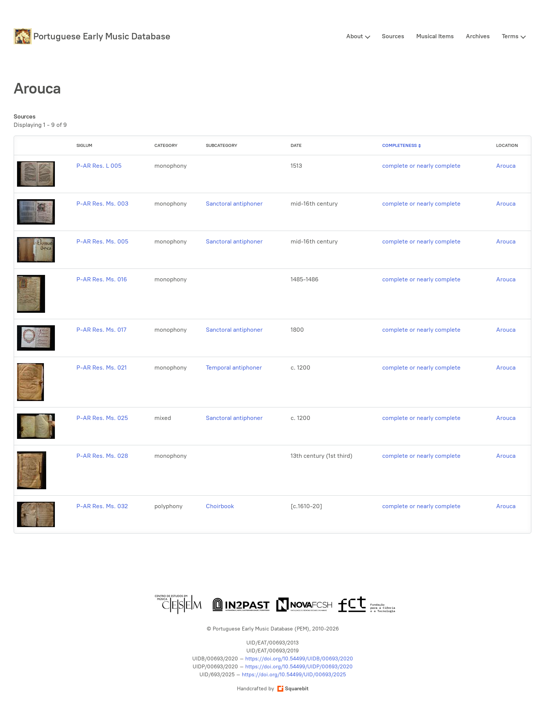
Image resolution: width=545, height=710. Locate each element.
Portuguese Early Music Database (101, 36)
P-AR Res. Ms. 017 (101, 329)
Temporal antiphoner (234, 367)
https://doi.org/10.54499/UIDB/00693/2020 (299, 658)
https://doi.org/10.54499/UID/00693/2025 (294, 674)
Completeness (399, 145)
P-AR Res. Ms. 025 (102, 417)
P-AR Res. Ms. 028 (102, 455)
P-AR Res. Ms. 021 (101, 367)
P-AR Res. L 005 (98, 165)
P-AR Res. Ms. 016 (101, 279)
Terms (510, 36)
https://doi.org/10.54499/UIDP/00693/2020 (299, 666)
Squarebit (292, 688)
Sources (393, 36)
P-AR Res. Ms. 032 (102, 506)
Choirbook (220, 506)
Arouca (505, 165)
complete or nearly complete (421, 165)
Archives (478, 36)
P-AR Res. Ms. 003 (102, 203)
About (354, 36)
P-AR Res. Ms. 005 (102, 241)
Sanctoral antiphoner (234, 203)
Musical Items (435, 36)
